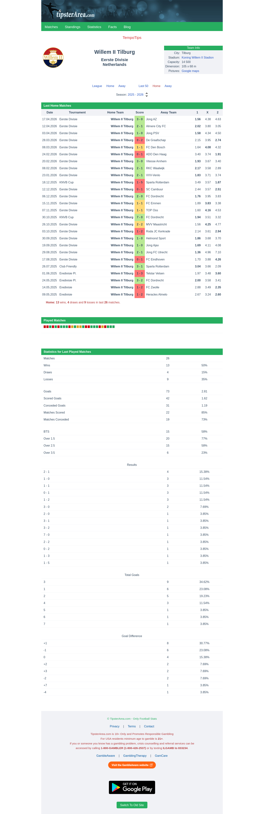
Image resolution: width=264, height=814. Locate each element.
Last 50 (143, 86)
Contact (149, 726)
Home (110, 86)
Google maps (190, 70)
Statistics (94, 27)
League (97, 86)
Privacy (114, 726)
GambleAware (105, 755)
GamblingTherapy (134, 755)
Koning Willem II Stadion (198, 57)
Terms (132, 726)
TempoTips (132, 37)
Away (122, 86)
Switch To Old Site (132, 805)
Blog (127, 27)
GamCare (161, 755)
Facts (112, 27)
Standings (72, 27)
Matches (51, 27)
